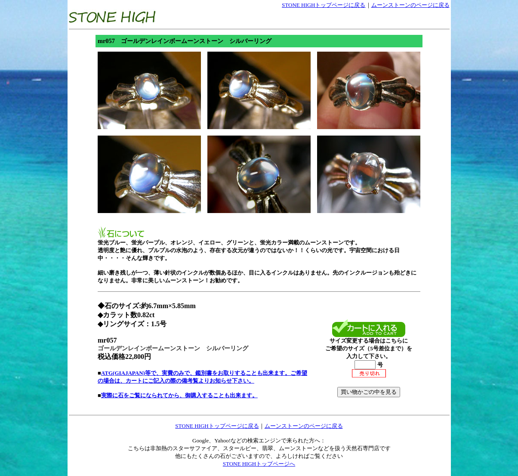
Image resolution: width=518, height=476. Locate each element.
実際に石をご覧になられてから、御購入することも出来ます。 (179, 395)
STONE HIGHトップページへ (259, 464)
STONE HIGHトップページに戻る (323, 5)
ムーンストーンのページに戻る (410, 5)
